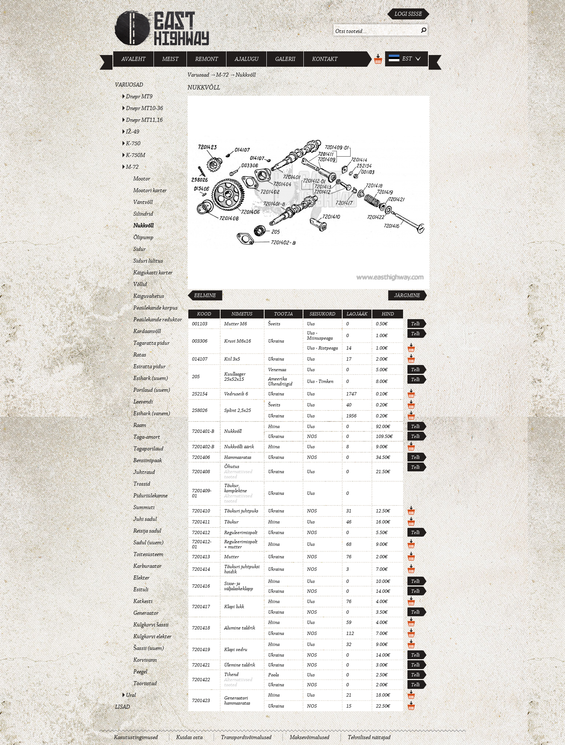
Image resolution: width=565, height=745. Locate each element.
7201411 (201, 522)
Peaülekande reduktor (157, 319)
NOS (312, 436)
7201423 (201, 701)
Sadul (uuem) (148, 542)
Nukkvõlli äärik (239, 447)
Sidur (139, 249)
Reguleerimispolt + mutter (241, 544)
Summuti (144, 507)
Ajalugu (246, 59)
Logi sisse (408, 14)
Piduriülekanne (150, 495)
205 (196, 377)
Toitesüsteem (148, 554)
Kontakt (324, 59)
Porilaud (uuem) (151, 390)
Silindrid (143, 214)
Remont (206, 59)
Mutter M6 (235, 324)
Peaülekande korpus (155, 307)
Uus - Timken (320, 381)
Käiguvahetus (148, 296)
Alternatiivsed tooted (238, 474)
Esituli (140, 589)
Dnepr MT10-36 (144, 108)
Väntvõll (143, 202)
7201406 (201, 457)
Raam (139, 425)
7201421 (201, 665)
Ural (131, 695)
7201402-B (203, 447)
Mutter (231, 557)
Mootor (141, 178)
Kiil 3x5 (232, 359)
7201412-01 (201, 544)
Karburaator (147, 566)
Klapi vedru (235, 650)
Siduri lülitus (148, 261)
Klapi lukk (234, 607)
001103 (199, 324)
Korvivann (145, 660)
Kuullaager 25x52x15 (234, 376)
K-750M (135, 155)
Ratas (139, 354)
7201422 (201, 680)
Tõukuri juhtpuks (241, 511)
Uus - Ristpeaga (322, 348)
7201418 (201, 628)
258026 (199, 410)
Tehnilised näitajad (369, 737)
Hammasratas (237, 457)
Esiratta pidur (149, 366)
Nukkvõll (143, 225)
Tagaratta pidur (151, 343)
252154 (199, 394)
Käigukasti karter (153, 272)
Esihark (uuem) (150, 378)
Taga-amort (146, 437)
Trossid (141, 484)
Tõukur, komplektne (235, 488)
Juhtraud (144, 472)
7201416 (201, 586)
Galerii (285, 59)
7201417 (201, 607)
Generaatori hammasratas (237, 700)
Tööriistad (145, 683)
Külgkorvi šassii (151, 624)
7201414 (201, 569)
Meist (170, 59)
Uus (311, 324)
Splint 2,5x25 (237, 410)
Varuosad (129, 84)
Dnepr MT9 (139, 96)
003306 (199, 341)
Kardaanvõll (147, 331)
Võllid (140, 284)
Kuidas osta (189, 737)
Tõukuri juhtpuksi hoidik (242, 569)
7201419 (201, 650)
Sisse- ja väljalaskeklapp (238, 586)
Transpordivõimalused (246, 737)
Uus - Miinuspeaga (320, 335)
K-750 (133, 143)
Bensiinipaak (147, 460)
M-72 (132, 167)
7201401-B (203, 431)
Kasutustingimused (136, 737)
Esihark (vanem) (151, 413)
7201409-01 (201, 493)
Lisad (122, 707)
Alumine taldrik (239, 628)
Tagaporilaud (148, 448)
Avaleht (133, 59)
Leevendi (143, 401)
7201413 (201, 557)
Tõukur (231, 522)
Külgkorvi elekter (152, 636)
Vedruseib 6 (236, 394)
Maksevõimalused (309, 737)
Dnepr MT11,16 (144, 120)
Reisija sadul (147, 530)
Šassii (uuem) (148, 648)
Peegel (140, 671)
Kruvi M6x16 (237, 341)
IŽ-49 (132, 131)
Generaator (146, 613)
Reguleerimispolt (241, 533)
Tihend (231, 675)
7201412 (201, 533)
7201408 (201, 472)
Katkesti (142, 601)
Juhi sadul (145, 519)
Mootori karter (150, 190)
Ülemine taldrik (239, 665)
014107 (199, 359)
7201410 (201, 511)
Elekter (141, 577)
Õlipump (143, 237)
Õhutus (231, 467)
